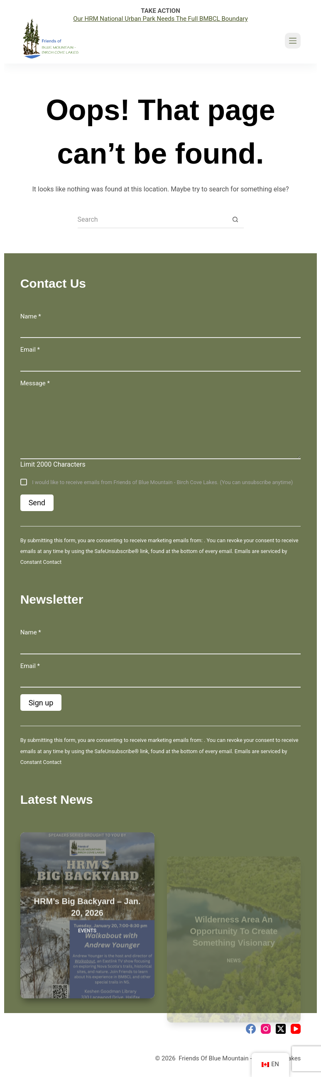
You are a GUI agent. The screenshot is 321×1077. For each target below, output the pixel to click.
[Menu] (293, 41)
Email (30, 349)
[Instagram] (266, 1029)
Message (35, 383)
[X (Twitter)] (281, 1029)
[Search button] (235, 220)
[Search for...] (152, 220)
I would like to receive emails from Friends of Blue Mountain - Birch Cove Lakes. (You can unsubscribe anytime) (162, 482)
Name (30, 316)
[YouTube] (296, 1029)
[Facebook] (251, 1029)
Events (87, 937)
